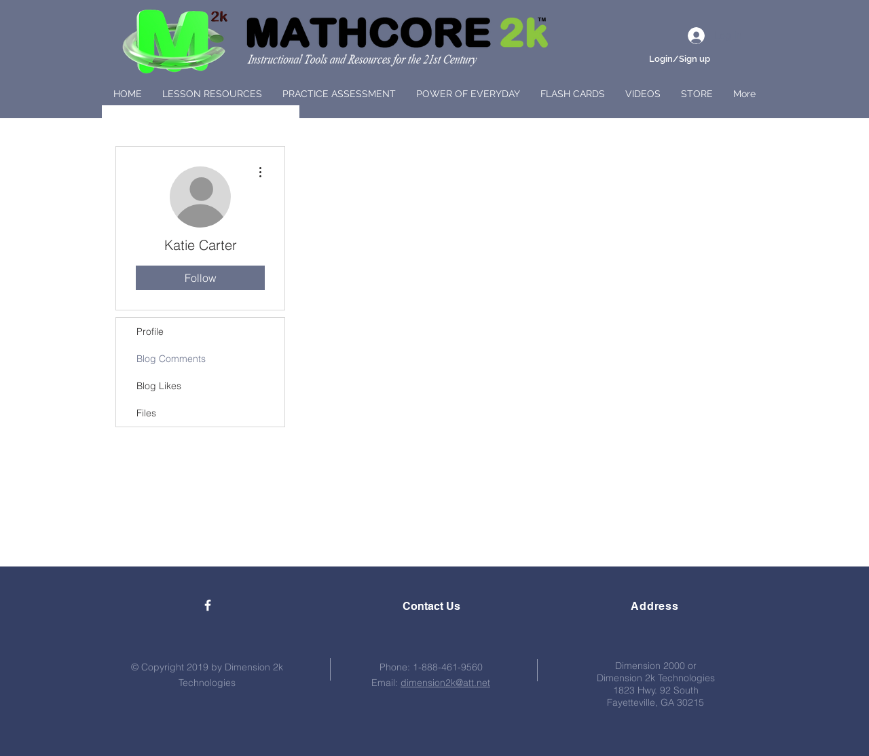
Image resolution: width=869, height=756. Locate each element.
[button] (212, 94)
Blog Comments (171, 359)
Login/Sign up (679, 59)
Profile (150, 331)
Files (146, 413)
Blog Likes (158, 386)
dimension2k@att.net (445, 683)
